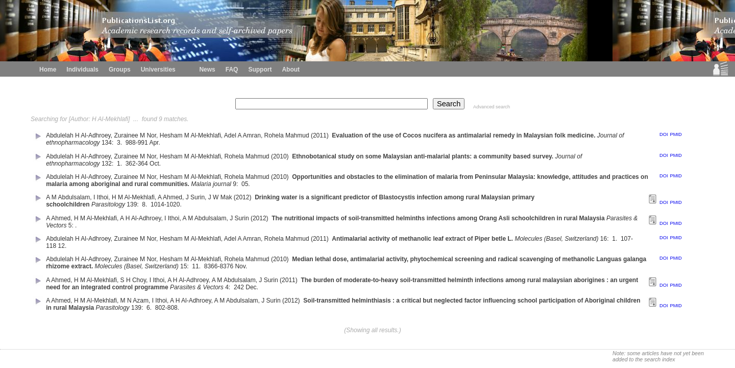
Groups (120, 69)
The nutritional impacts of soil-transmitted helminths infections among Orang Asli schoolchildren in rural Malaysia (438, 218)
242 (239, 287)
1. (120, 163)
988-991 (137, 142)
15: (185, 266)
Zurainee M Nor (135, 135)
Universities (158, 69)
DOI (663, 134)
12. (63, 245)
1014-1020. (167, 204)
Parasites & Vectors (197, 287)
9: (236, 184)
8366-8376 (218, 266)
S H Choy (133, 280)
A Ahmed (170, 197)
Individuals (82, 69)
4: (228, 287)
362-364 (137, 163)
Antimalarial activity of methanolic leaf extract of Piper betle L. (422, 238)
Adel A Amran (242, 135)
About (291, 69)
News (207, 69)
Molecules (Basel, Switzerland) (556, 238)
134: (108, 142)
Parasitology (108, 204)
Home (47, 69)
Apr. (155, 142)
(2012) (243, 197)
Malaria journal (211, 184)
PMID (675, 134)
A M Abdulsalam (68, 197)
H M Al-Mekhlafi (133, 197)
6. (149, 307)
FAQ (232, 69)
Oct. (156, 163)
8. (145, 204)
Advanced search (491, 106)
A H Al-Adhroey (140, 218)
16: (605, 238)
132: (108, 163)
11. (197, 266)
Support (260, 69)
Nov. (242, 266)
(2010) (280, 156)
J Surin (195, 197)
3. (120, 142)
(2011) (320, 135)
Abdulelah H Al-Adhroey (78, 135)
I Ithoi (100, 197)
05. (246, 184)
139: (133, 204)
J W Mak (220, 197)
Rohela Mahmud (286, 135)
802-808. (168, 307)
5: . (73, 225)
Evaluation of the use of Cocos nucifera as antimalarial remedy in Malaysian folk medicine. (463, 135)
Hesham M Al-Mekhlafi (190, 135)
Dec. (253, 287)
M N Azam (134, 300)
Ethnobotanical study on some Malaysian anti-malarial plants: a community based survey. (422, 156)
